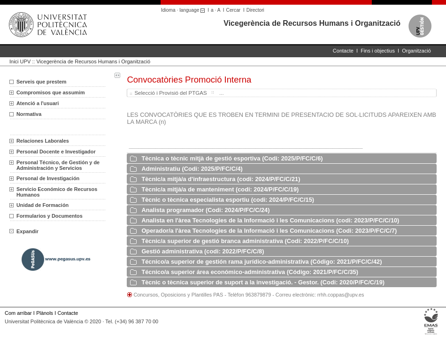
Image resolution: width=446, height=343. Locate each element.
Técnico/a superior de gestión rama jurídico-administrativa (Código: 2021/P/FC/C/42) (261, 261)
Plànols (44, 313)
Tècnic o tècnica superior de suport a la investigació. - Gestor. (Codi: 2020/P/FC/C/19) (262, 282)
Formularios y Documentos (49, 216)
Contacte (343, 50)
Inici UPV (20, 61)
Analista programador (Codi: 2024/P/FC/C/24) (205, 209)
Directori (255, 10)
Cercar (233, 10)
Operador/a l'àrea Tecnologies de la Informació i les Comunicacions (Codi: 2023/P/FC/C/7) (269, 230)
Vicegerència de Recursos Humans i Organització (311, 23)
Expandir (23, 231)
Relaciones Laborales (42, 141)
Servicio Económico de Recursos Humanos (56, 192)
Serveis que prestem (41, 81)
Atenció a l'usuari (37, 103)
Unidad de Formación (42, 205)
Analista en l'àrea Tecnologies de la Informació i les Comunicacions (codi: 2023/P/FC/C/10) (270, 220)
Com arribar (18, 313)
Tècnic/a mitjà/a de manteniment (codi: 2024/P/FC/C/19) (220, 189)
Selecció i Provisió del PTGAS (170, 93)
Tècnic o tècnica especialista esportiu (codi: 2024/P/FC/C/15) (227, 199)
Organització (416, 50)
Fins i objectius (378, 50)
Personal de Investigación (47, 178)
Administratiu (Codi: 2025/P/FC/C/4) (191, 168)
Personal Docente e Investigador (56, 151)
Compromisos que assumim (50, 92)
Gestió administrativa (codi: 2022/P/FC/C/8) (202, 251)
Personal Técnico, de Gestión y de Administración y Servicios (58, 165)
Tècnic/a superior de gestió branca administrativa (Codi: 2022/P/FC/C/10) (245, 240)
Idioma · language (184, 10)
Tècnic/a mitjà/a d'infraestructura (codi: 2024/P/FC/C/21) (220, 179)
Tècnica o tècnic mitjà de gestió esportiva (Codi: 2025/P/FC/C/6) (232, 158)
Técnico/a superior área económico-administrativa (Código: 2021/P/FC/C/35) (249, 271)
